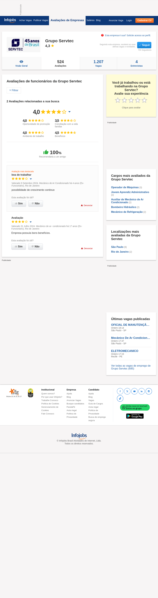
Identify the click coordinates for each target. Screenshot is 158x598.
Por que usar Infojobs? (51, 397)
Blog (98, 20)
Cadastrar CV (144, 20)
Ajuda (69, 393)
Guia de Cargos (95, 403)
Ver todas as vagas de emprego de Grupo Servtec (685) (131, 367)
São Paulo (117, 247)
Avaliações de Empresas (67, 20)
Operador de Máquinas (125, 187)
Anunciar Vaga (116, 20)
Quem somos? (48, 393)
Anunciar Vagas (74, 400)
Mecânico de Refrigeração (127, 212)
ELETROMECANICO (124, 351)
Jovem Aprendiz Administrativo (130, 192)
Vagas (98, 63)
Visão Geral (21, 63)
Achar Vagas (25, 20)
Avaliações (60, 63)
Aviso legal (72, 410)
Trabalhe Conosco (49, 400)
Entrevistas (136, 63)
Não (36, 203)
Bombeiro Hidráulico (123, 207)
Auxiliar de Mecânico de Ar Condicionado (127, 201)
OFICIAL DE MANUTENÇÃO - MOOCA (131, 324)
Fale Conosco (47, 413)
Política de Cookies (50, 403)
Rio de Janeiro (120, 251)
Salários (90, 20)
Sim (19, 203)
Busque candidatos (75, 403)
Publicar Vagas (40, 20)
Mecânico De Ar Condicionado (131, 337)
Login (129, 20)
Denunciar (86, 205)
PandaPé (71, 407)
